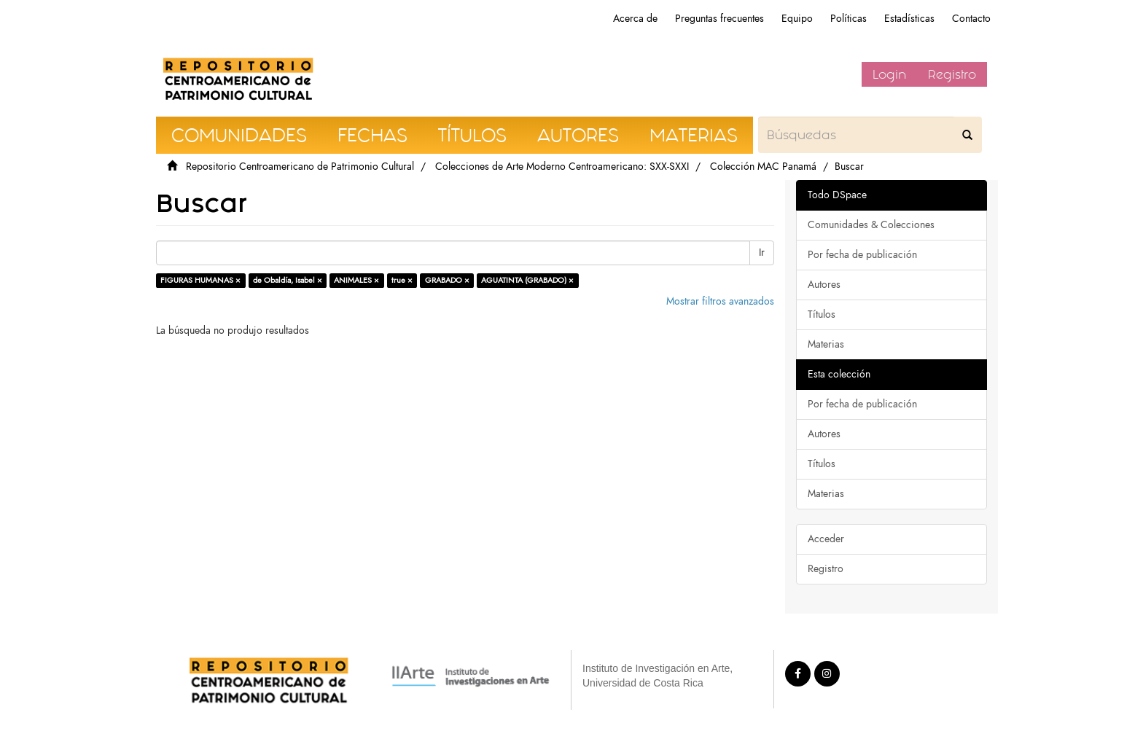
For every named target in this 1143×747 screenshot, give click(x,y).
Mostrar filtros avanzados (720, 301)
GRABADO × (447, 280)
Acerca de (635, 19)
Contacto (971, 19)
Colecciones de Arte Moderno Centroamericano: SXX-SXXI (562, 166)
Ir (762, 252)
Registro (952, 74)
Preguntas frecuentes (719, 19)
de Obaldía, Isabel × (287, 280)
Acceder (826, 539)
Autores (824, 285)
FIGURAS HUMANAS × (200, 280)
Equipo (797, 19)
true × (402, 280)
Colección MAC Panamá (763, 166)
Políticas (848, 19)
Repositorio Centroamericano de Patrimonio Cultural (300, 166)
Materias (826, 344)
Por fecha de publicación (862, 255)
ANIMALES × (356, 280)
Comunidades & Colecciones (871, 225)
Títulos (821, 314)
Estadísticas (909, 19)
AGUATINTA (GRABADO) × (527, 280)
